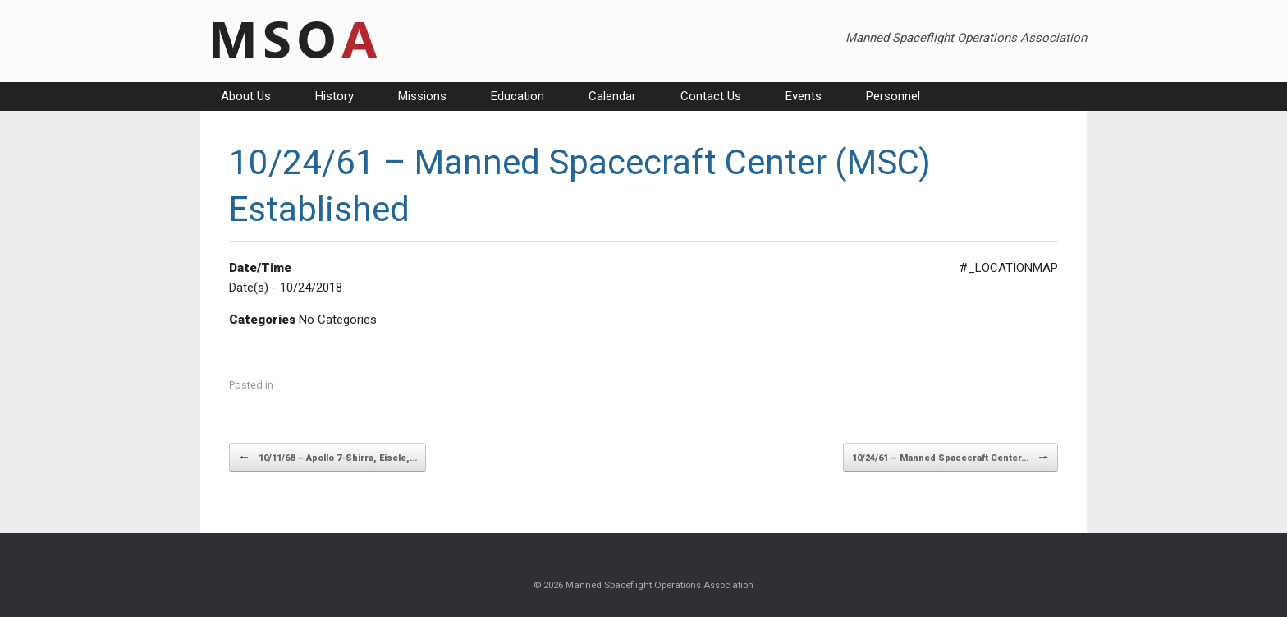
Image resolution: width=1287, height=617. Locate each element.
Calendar (612, 96)
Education (517, 96)
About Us (246, 96)
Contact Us (710, 96)
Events (803, 96)
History (334, 96)
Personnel (893, 96)
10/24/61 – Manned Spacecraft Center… (950, 457)
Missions (422, 96)
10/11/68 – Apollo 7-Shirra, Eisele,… (327, 457)
